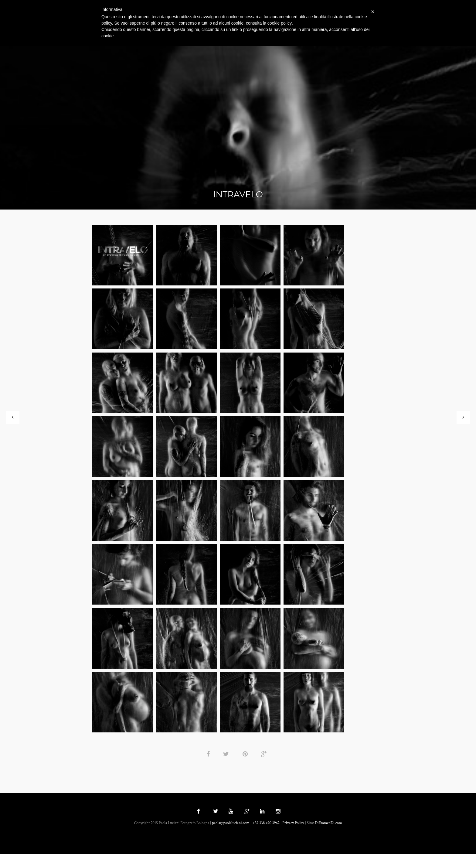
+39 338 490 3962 (266, 825)
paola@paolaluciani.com (230, 825)
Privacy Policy (293, 825)
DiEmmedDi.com (328, 825)
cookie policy (279, 23)
